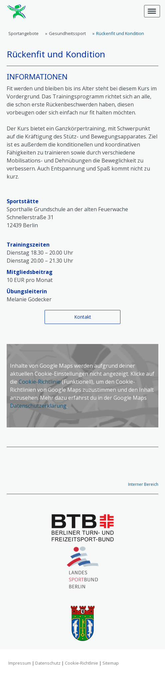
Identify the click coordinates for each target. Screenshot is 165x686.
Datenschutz (48, 663)
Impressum (19, 663)
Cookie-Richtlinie (40, 381)
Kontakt (82, 317)
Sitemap (110, 663)
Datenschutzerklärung (38, 405)
